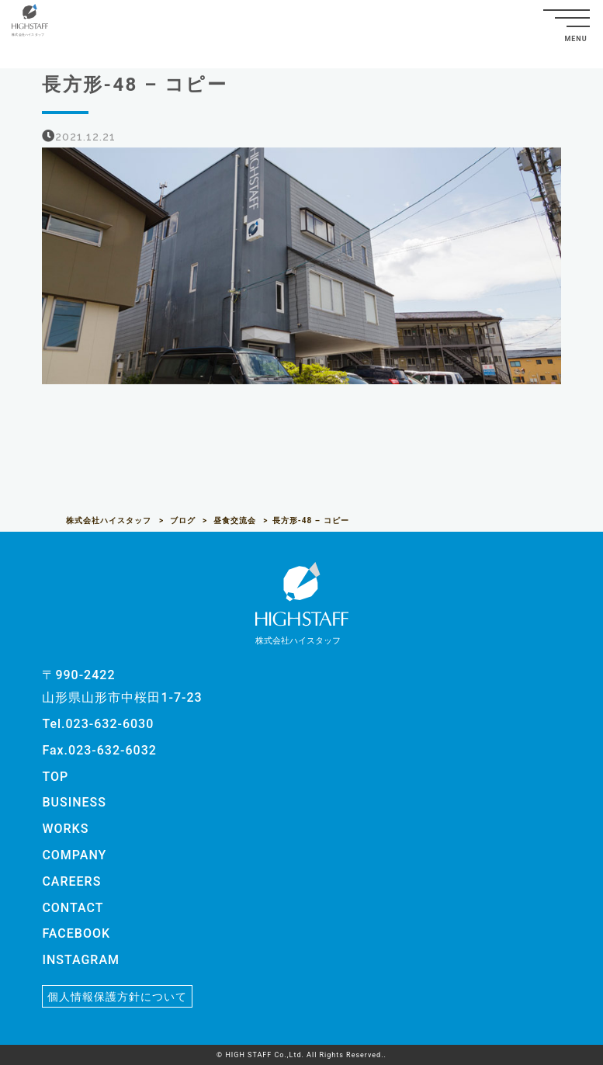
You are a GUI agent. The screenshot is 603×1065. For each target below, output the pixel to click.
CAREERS (71, 881)
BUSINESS (74, 802)
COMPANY (74, 855)
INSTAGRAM (81, 959)
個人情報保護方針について (117, 996)
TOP (55, 776)
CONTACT (72, 907)
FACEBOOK (76, 933)
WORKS (65, 828)
